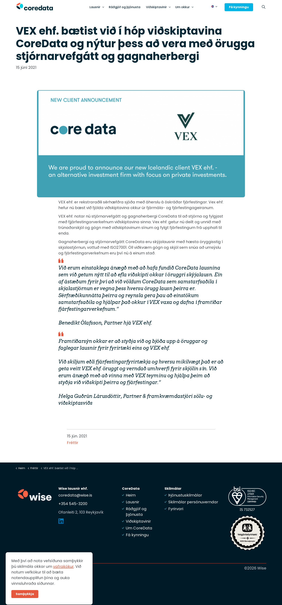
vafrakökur (63, 577)
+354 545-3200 (72, 503)
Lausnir (95, 7)
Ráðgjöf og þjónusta (124, 7)
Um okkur (182, 7)
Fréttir (72, 442)
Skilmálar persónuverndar (193, 502)
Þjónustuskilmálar (185, 495)
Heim (131, 495)
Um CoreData (139, 528)
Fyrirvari (175, 508)
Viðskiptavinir (156, 7)
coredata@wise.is (75, 495)
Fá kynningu (239, 7)
